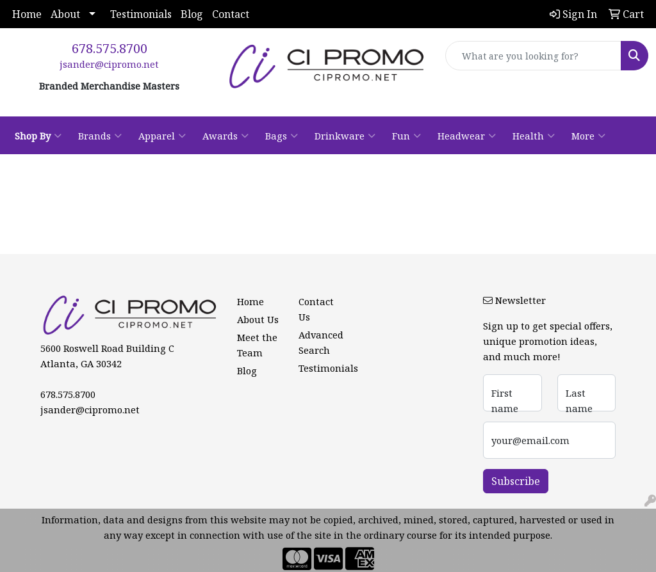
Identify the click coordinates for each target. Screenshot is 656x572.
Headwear (467, 135)
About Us (258, 319)
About (65, 14)
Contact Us (316, 309)
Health (533, 135)
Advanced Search (321, 342)
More (588, 135)
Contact (230, 14)
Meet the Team (257, 345)
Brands (100, 135)
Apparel (162, 135)
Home (27, 14)
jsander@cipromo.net (109, 64)
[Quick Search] (533, 55)
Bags (281, 135)
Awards (225, 135)
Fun (406, 135)
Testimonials (141, 14)
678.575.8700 (109, 48)
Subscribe (515, 481)
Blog (192, 14)
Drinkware (345, 135)
